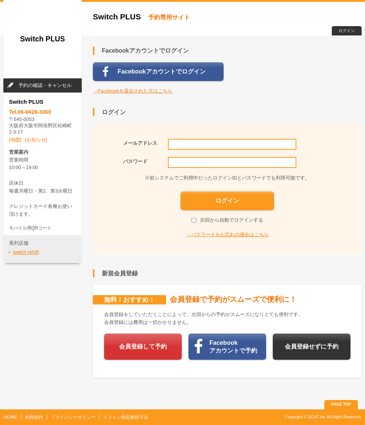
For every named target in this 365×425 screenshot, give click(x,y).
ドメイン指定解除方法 (125, 417)
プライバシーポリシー (73, 417)
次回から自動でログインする (227, 220)
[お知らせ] (36, 140)
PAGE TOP (341, 404)
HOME (10, 417)
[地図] (15, 140)
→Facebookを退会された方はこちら (132, 91)
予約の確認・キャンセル (45, 85)
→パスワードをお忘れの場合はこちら (227, 234)
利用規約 (34, 417)
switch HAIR (26, 252)
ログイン (347, 30)
